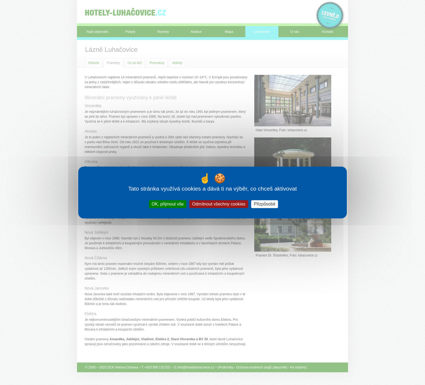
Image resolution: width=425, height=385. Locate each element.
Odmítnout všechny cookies (219, 204)
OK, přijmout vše (167, 204)
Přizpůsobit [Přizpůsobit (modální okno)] (264, 204)
